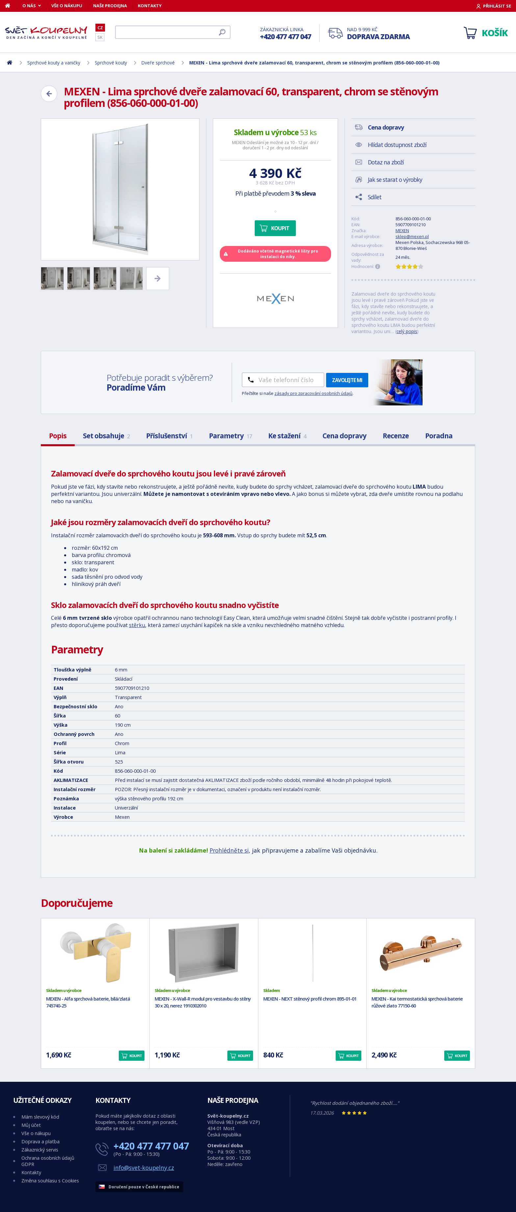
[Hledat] (172, 32)
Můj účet (31, 1125)
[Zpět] (49, 93)
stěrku (137, 625)
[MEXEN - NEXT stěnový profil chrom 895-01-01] (312, 952)
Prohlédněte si (229, 850)
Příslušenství (169, 435)
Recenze (396, 435)
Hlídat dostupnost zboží (397, 145)
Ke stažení (287, 435)
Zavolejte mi (347, 380)
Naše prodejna (110, 6)
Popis (57, 435)
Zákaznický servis (39, 1150)
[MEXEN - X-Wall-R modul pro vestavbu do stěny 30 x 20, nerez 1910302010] (204, 952)
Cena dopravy (344, 435)
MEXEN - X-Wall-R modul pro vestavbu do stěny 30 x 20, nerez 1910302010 (203, 1002)
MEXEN (402, 230)
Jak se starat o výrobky (395, 179)
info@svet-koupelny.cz (144, 1168)
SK (99, 37)
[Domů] (11, 5)
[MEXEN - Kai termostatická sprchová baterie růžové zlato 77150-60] (421, 952)
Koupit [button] (135, 1055)
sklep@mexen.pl (412, 236)
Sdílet (374, 197)
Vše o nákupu (66, 6)
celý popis (407, 331)
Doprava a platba (40, 1141)
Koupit (280, 228)
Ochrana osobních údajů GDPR (47, 1161)
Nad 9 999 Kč (378, 33)
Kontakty (150, 6)
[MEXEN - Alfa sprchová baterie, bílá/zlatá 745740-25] (95, 952)
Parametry (230, 435)
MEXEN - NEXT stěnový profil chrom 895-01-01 (309, 999)
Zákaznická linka (285, 33)
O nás (29, 6)
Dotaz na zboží (386, 162)
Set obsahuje (106, 435)
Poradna (438, 435)
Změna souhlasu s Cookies (50, 1180)
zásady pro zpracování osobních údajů (313, 393)
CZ (100, 28)
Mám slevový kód (40, 1117)
